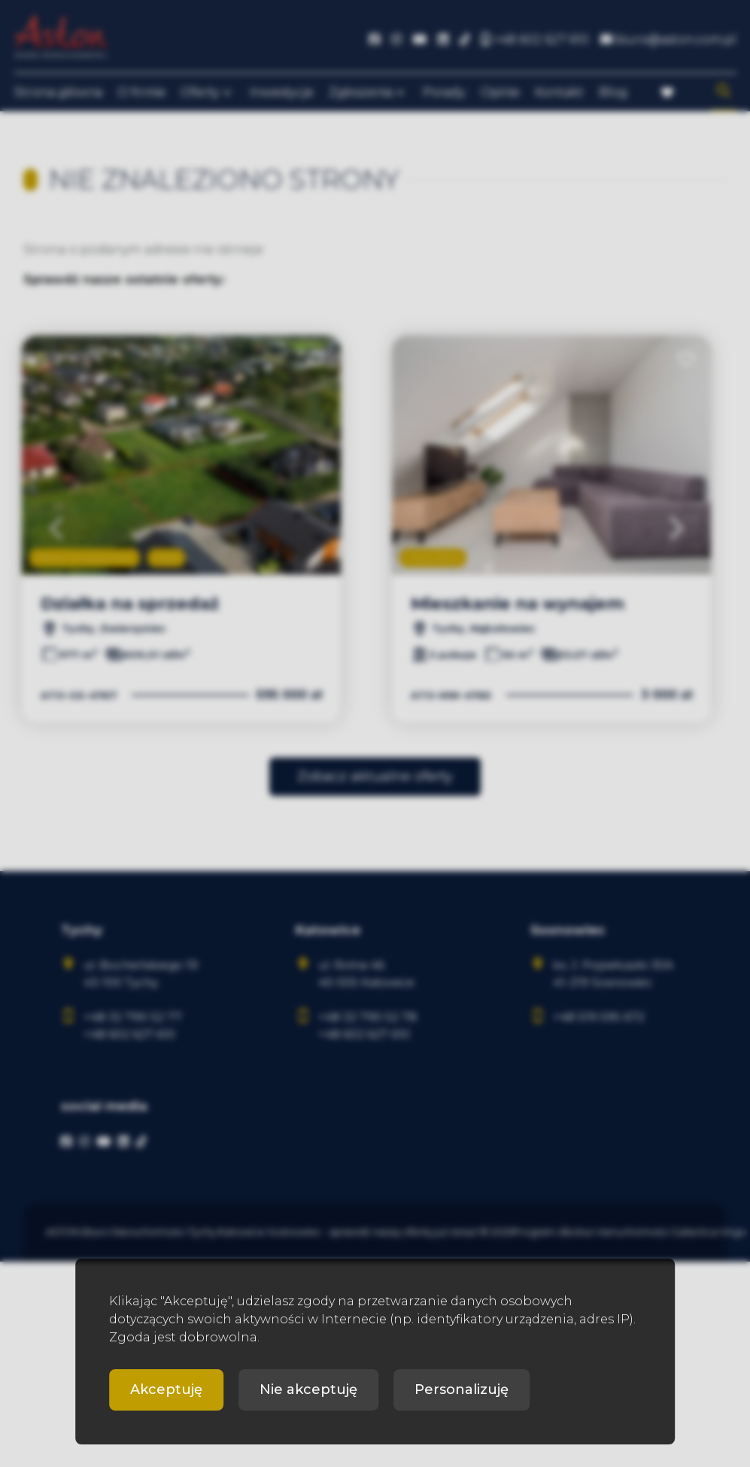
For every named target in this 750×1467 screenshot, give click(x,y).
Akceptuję (166, 1389)
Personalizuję (461, 1389)
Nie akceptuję (308, 1389)
